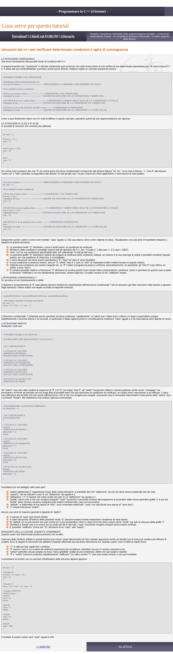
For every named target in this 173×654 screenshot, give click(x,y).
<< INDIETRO (43, 646)
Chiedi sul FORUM (44, 36)
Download (19, 36)
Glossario (68, 36)
